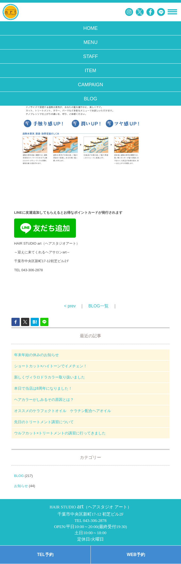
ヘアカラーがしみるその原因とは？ (44, 399)
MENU (91, 42)
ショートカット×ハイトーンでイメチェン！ (50, 366)
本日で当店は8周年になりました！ (43, 388)
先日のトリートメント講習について (44, 422)
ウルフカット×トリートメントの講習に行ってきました (60, 433)
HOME (90, 28)
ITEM (90, 70)
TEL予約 (45, 554)
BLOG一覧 (98, 306)
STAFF (90, 56)
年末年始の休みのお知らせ (36, 355)
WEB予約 (136, 554)
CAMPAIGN (90, 84)
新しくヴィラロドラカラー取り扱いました (49, 377)
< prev (70, 306)
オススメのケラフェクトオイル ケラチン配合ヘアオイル (62, 411)
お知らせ (21, 486)
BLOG (90, 98)
